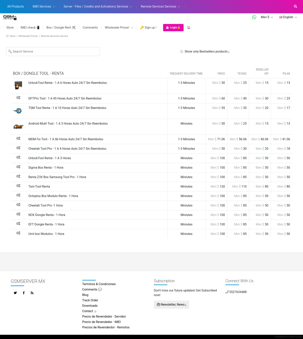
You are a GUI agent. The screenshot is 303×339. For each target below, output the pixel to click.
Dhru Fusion (295, 337)
